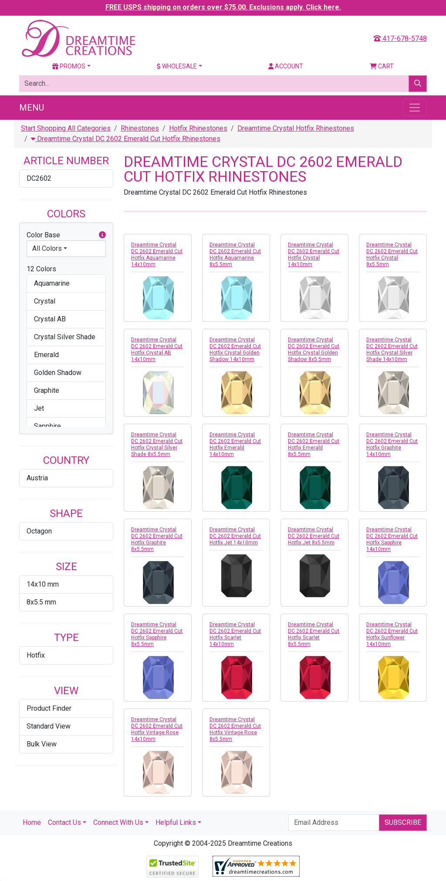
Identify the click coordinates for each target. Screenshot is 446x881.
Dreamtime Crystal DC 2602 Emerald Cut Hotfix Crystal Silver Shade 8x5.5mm (156, 444)
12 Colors (41, 269)
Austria (37, 478)
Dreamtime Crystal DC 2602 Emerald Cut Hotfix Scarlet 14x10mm (235, 634)
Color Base (66, 235)
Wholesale (177, 66)
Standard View (49, 726)
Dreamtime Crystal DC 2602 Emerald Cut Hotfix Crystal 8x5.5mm (392, 254)
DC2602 (39, 178)
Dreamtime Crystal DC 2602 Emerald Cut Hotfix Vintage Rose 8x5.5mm (235, 729)
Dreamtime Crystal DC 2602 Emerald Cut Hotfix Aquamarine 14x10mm (156, 254)
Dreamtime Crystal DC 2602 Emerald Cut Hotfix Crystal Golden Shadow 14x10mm (235, 349)
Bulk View (42, 744)
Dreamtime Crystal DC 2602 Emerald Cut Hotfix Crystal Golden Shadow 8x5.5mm (313, 349)
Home (32, 822)
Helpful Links (175, 822)
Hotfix (36, 655)
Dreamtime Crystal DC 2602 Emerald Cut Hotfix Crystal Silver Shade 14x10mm (392, 349)
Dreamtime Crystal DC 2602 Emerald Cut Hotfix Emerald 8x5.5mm (313, 444)
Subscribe (403, 822)
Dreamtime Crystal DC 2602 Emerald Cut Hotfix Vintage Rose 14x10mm (156, 729)
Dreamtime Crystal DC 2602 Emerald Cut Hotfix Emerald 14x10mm (235, 444)
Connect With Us (118, 822)
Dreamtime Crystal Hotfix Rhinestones (295, 128)
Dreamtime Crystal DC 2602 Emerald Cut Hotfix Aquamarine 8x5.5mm (235, 254)
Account (285, 66)
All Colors (47, 248)
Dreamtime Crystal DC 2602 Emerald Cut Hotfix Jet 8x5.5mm (313, 536)
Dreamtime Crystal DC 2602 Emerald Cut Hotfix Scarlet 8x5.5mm (313, 634)
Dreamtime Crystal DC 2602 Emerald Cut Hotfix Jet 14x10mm (235, 536)
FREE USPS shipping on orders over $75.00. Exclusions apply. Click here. (223, 7)
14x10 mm (43, 584)
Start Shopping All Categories (66, 128)
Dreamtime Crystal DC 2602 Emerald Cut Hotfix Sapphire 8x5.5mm (156, 634)
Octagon (39, 531)
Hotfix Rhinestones (198, 128)
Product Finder (49, 708)
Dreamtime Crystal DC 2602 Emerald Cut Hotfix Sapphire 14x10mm (392, 539)
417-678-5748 (400, 38)
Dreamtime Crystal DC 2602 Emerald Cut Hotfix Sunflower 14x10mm (392, 634)
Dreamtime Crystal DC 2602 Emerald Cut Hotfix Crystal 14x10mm (313, 254)
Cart (382, 66)
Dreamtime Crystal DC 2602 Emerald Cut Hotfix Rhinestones (125, 139)
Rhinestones (140, 128)
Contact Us (64, 822)
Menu (31, 107)
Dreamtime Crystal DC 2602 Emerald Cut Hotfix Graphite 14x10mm (392, 444)
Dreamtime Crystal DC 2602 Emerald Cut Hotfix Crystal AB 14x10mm (156, 349)
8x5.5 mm (41, 602)
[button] (102, 235)
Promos (68, 66)
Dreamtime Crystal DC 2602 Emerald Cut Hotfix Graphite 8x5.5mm (156, 539)
